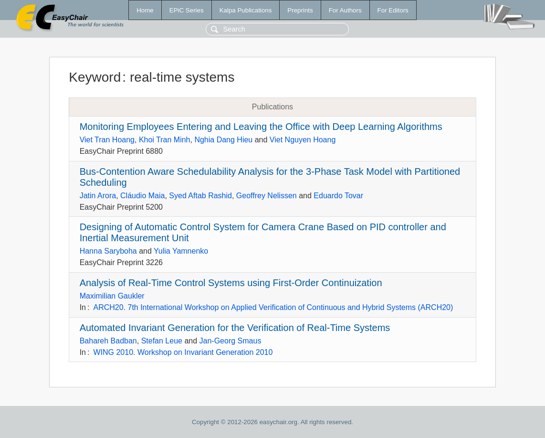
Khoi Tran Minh (164, 140)
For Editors (393, 10)
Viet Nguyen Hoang (302, 140)
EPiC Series (186, 10)
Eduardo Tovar (338, 196)
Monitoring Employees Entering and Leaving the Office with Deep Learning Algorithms (261, 126)
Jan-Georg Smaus (230, 341)
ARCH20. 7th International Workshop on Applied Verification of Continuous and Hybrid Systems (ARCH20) (273, 307)
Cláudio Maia (142, 196)
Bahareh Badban (108, 341)
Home (145, 10)
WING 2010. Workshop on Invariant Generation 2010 (182, 352)
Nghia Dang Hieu (223, 140)
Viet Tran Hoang (107, 140)
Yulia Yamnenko (181, 251)
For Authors (345, 10)
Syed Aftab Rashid (200, 196)
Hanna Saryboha (108, 251)
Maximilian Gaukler (112, 296)
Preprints (300, 10)
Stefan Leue (161, 341)
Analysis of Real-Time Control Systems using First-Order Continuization (231, 283)
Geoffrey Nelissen (266, 196)
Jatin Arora (98, 196)
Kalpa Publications (246, 10)
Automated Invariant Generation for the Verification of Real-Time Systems (235, 327)
